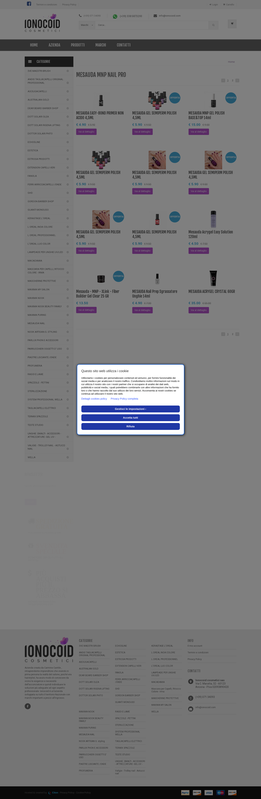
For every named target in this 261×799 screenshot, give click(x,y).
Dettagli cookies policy (94, 398)
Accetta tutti (130, 417)
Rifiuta (131, 426)
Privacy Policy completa (124, 398)
